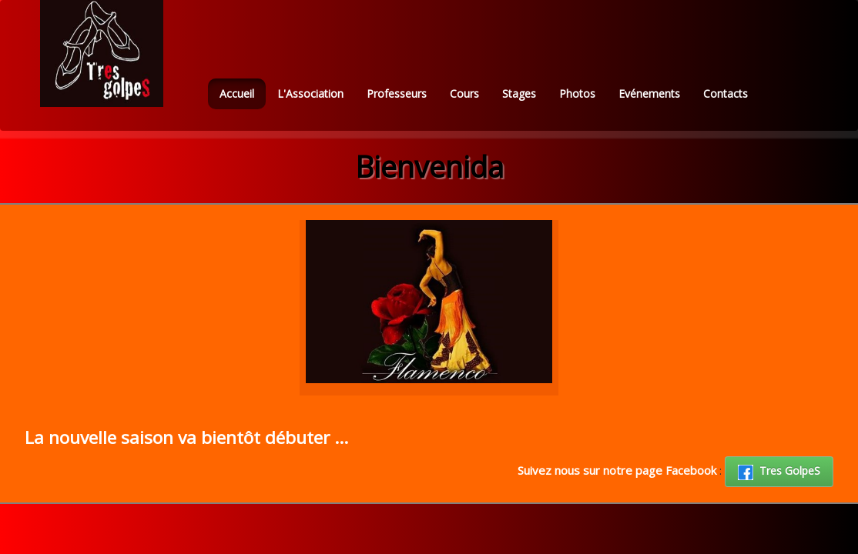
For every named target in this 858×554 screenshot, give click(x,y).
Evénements (649, 93)
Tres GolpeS (779, 471)
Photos (577, 93)
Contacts (725, 93)
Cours (464, 93)
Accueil (237, 93)
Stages (519, 93)
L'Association (310, 93)
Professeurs (397, 93)
